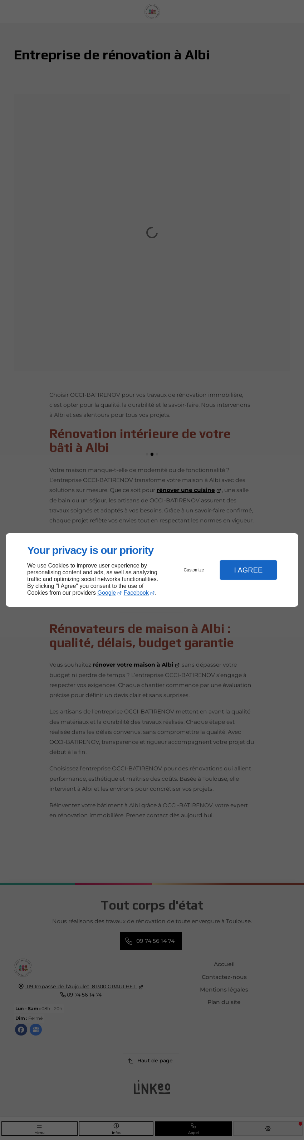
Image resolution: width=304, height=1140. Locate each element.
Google (107, 593)
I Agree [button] (248, 570)
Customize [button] (194, 570)
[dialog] (152, 570)
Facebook (136, 593)
